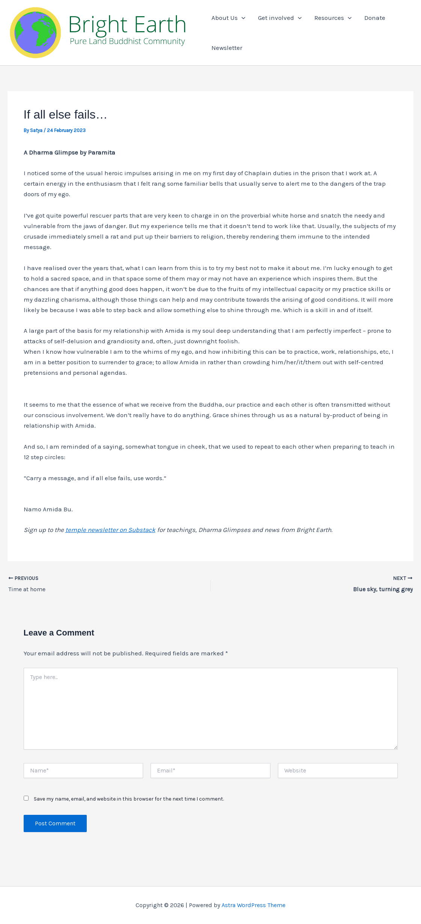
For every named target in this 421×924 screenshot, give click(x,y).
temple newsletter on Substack (110, 529)
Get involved (280, 18)
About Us (228, 18)
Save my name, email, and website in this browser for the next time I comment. (129, 799)
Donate (374, 17)
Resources (333, 18)
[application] (241, 18)
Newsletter (226, 47)
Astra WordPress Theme (253, 905)
